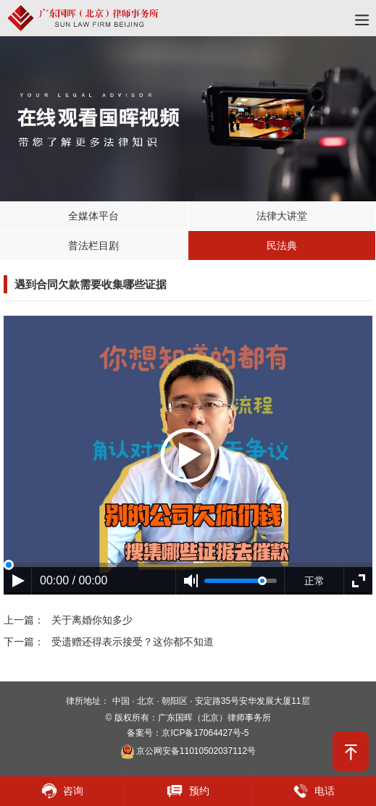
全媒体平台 (93, 216)
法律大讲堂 (281, 216)
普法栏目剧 (93, 245)
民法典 (282, 245)
